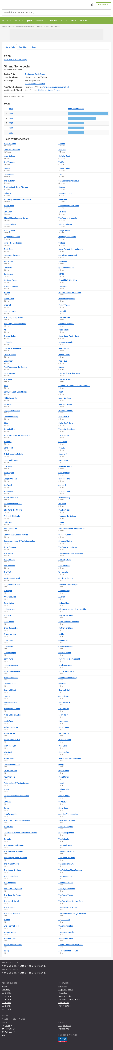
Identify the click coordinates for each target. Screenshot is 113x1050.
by (35, 84)
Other (34, 47)
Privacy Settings (64, 1006)
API (3, 1035)
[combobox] (56, 12)
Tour (23, 47)
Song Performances (76, 109)
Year (11, 109)
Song (10, 47)
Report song (21, 96)
